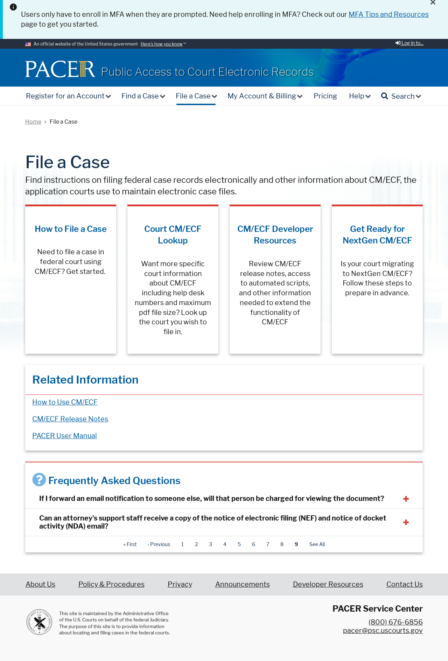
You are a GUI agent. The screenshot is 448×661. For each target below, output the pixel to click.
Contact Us (404, 584)
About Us (40, 584)
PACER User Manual (64, 436)
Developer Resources (328, 584)
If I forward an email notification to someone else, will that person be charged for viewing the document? (211, 498)
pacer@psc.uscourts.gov (383, 630)
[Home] (60, 69)
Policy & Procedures (111, 584)
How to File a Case (71, 229)
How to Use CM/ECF (65, 402)
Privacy (180, 584)
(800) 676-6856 (396, 622)
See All (317, 544)
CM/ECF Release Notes (70, 419)
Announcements (242, 584)
